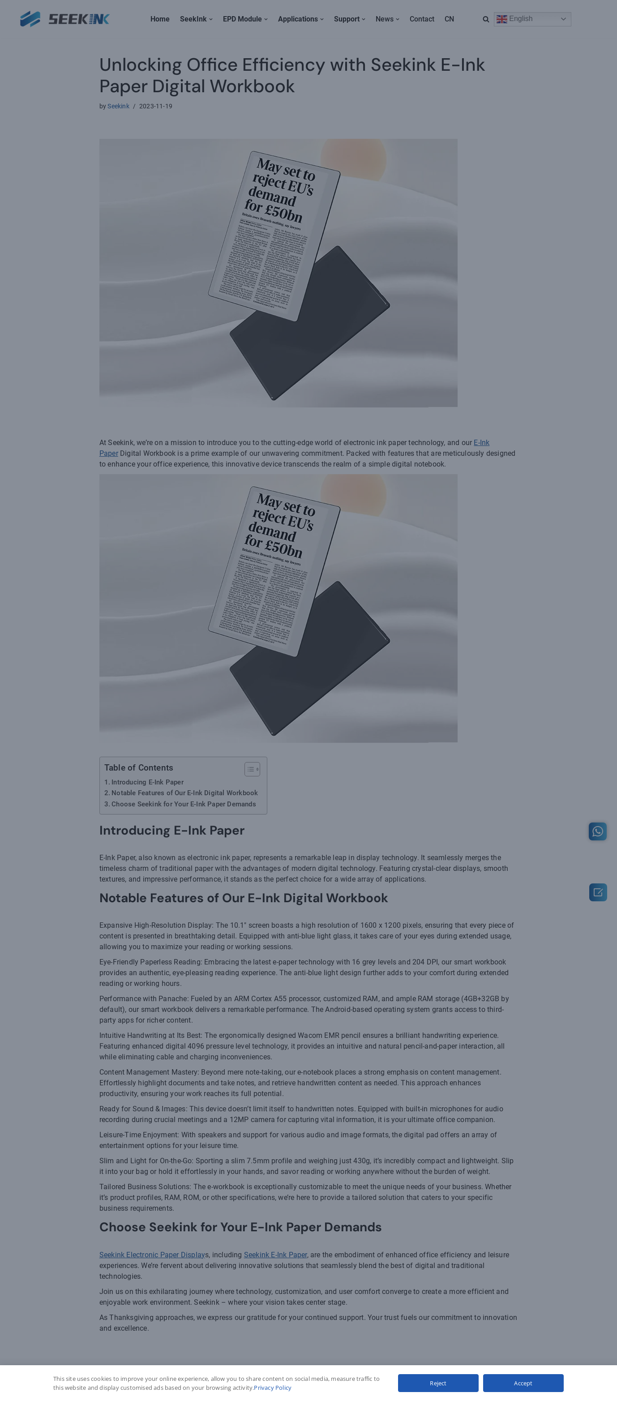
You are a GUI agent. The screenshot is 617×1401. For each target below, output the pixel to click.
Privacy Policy (272, 1388)
